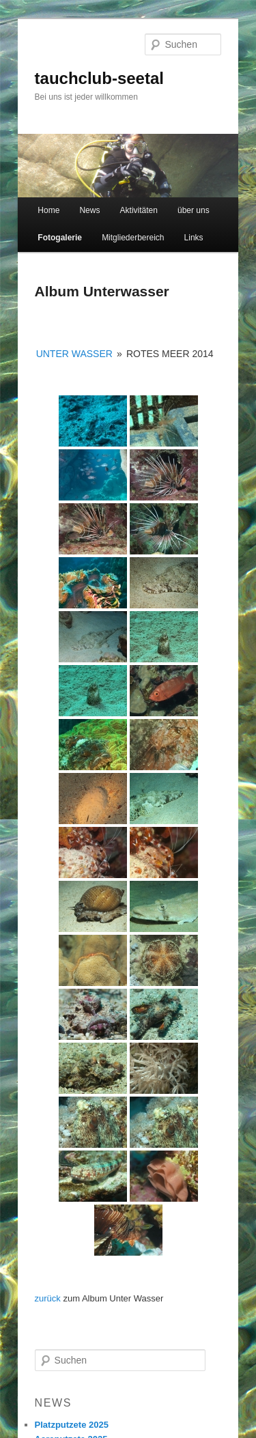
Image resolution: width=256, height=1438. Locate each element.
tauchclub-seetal (99, 78)
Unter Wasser (74, 353)
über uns (193, 210)
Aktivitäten (139, 210)
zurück (48, 1298)
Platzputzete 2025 (72, 1425)
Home (48, 210)
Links (193, 237)
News (89, 210)
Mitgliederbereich (133, 237)
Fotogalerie (60, 237)
